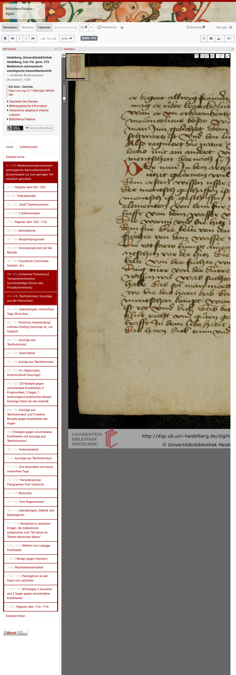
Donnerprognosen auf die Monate (29, 250)
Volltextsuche (28, 147)
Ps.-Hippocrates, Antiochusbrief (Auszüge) (23, 373)
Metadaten (10, 27)
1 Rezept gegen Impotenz (27, 558)
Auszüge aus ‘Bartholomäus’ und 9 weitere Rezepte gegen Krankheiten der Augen (27, 416)
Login (221, 27)
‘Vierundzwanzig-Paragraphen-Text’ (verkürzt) (25, 482)
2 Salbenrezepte (23, 213)
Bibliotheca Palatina (22, 119)
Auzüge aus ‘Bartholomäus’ (30, 362)
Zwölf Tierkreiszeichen (28, 204)
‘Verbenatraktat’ (23, 449)
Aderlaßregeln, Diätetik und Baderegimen (30, 513)
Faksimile (44, 27)
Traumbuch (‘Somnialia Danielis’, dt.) (27, 263)
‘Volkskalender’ (21, 196)
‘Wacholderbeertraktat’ (25, 567)
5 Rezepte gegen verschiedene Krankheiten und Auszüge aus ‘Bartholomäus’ (29, 436)
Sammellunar (21, 230)
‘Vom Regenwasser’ (25, 502)
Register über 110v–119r (28, 606)
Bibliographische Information (28, 106)
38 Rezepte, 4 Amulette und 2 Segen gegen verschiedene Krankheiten (29, 593)
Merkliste (196, 27)
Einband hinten (15, 616)
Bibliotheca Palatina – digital (20, 11)
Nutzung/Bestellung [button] (38, 128)
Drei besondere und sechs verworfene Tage (30, 469)
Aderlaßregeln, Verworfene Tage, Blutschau (30, 312)
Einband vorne (15, 157)
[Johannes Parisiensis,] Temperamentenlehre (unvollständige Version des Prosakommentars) (28, 280)
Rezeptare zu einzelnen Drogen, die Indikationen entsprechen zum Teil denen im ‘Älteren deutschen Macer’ (29, 530)
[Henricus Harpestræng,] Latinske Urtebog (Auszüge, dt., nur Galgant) (30, 327)
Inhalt (9, 147)
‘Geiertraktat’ (21, 353)
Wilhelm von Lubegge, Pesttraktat (29, 548)
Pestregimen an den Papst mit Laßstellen (27, 578)
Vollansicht (107, 27)
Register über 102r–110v (27, 222)
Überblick (27, 27)
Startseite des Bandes (23, 101)
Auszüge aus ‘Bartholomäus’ (21, 342)
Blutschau (19, 493)
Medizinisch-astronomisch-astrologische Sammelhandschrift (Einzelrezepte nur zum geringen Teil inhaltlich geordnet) (29, 172)
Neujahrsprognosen (25, 239)
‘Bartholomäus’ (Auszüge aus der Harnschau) (29, 298)
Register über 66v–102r (26, 187)
